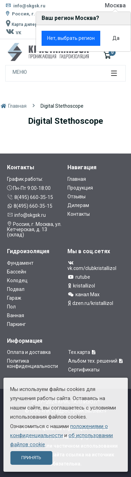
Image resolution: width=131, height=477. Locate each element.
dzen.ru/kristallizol (90, 303)
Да (115, 38)
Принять (31, 457)
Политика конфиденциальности (32, 363)
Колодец (17, 280)
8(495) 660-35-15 (30, 197)
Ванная (15, 315)
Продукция (80, 188)
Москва (115, 5)
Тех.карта (82, 352)
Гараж (14, 298)
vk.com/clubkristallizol (91, 266)
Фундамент (20, 263)
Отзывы (76, 196)
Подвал (15, 289)
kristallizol (81, 286)
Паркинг (16, 324)
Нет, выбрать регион (71, 38)
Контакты (78, 214)
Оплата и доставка (29, 352)
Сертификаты (84, 369)
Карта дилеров (24, 24)
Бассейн (16, 272)
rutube (78, 277)
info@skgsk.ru (25, 5)
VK (13, 32)
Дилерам (78, 205)
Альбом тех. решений (95, 361)
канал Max (83, 294)
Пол (11, 306)
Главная (13, 106)
